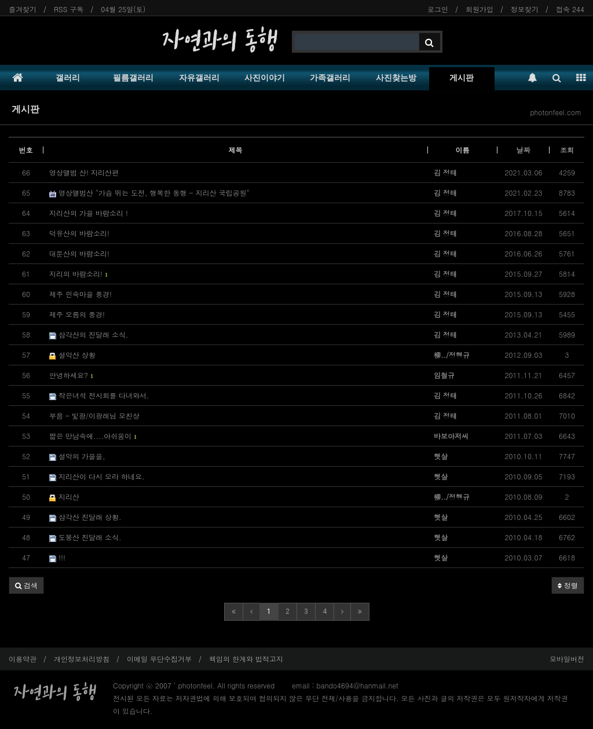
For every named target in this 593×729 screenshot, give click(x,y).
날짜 (523, 150)
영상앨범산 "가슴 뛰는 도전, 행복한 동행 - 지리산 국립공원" (149, 192)
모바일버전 (567, 659)
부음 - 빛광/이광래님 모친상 (94, 415)
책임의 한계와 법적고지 (246, 659)
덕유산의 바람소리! (79, 233)
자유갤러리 (199, 77)
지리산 (64, 496)
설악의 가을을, (77, 456)
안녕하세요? (71, 375)
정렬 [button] (568, 585)
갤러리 (68, 77)
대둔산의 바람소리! (79, 253)
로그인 (437, 9)
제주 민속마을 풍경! (80, 294)
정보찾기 (525, 9)
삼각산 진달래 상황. (85, 517)
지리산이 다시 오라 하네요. (97, 476)
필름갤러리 (133, 77)
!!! (57, 557)
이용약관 (22, 659)
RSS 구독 (68, 9)
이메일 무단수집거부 (159, 659)
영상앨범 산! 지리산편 (84, 172)
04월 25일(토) (123, 9)
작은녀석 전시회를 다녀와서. (99, 395)
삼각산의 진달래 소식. (89, 334)
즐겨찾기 (22, 9)
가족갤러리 (330, 77)
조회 (567, 150)
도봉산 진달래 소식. (85, 537)
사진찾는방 (396, 77)
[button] (26, 585)
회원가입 (479, 9)
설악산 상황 (72, 355)
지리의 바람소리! (78, 274)
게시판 (461, 77)
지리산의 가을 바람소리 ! (88, 213)
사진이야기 (264, 77)
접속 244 (570, 9)
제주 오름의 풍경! (77, 314)
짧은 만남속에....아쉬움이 (93, 436)
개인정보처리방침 (81, 659)
